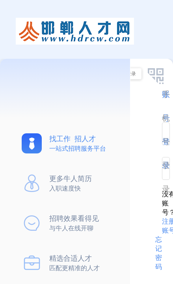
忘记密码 (158, 253)
